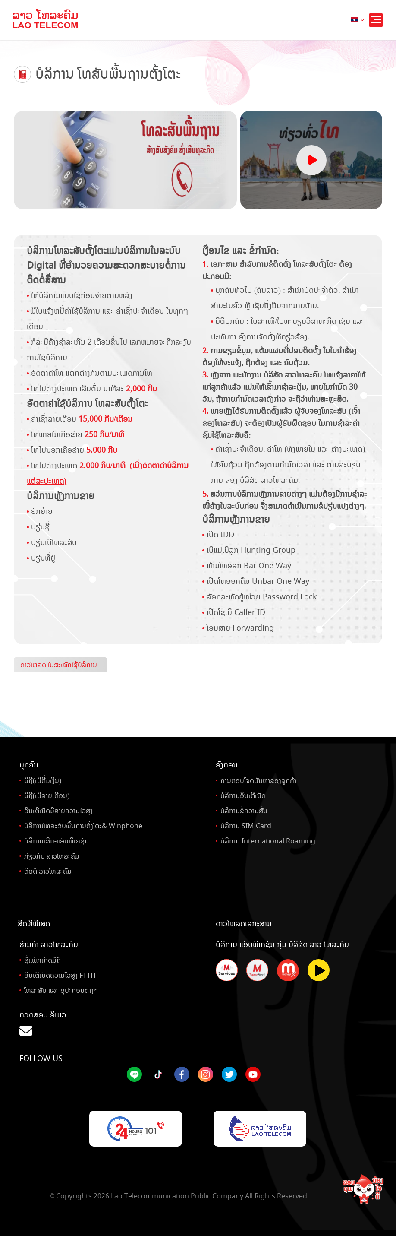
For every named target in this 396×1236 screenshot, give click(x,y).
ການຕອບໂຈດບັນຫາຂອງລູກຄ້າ (258, 780)
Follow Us (41, 1058)
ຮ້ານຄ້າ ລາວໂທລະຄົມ (48, 944)
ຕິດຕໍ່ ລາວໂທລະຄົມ (48, 871)
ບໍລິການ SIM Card (245, 826)
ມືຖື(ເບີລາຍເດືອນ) (47, 795)
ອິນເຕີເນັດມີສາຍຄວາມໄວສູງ (58, 810)
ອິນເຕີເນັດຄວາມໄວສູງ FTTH (60, 975)
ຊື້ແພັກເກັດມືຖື (42, 960)
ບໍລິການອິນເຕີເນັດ (243, 795)
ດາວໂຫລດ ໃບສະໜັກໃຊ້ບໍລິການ (58, 664)
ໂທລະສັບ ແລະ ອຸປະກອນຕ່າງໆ (61, 990)
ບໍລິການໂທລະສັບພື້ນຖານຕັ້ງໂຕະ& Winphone (83, 826)
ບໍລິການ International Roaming (267, 841)
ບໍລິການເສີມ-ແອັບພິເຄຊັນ (56, 841)
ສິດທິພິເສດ (34, 924)
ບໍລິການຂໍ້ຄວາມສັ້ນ (243, 810)
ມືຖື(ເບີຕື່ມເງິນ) (43, 780)
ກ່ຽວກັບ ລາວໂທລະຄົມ (51, 856)
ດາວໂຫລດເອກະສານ (244, 924)
